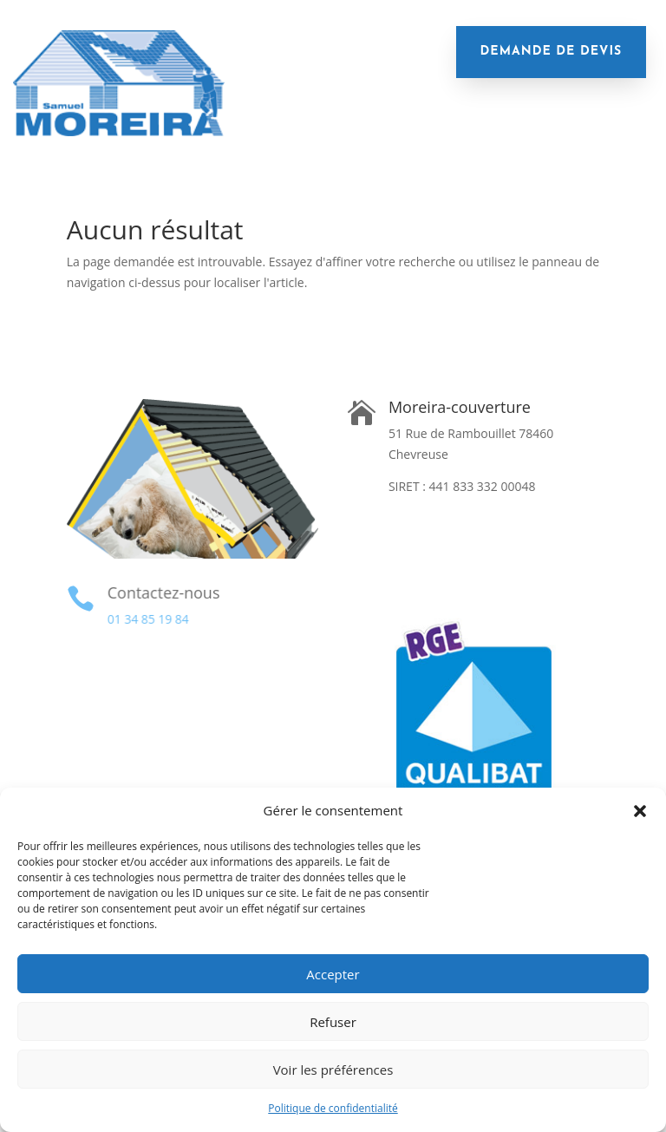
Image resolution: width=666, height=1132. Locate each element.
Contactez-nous (162, 592)
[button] (640, 811)
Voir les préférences (333, 1069)
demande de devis (551, 51)
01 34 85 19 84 (147, 619)
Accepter (332, 974)
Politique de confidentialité (332, 1108)
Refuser (333, 1022)
